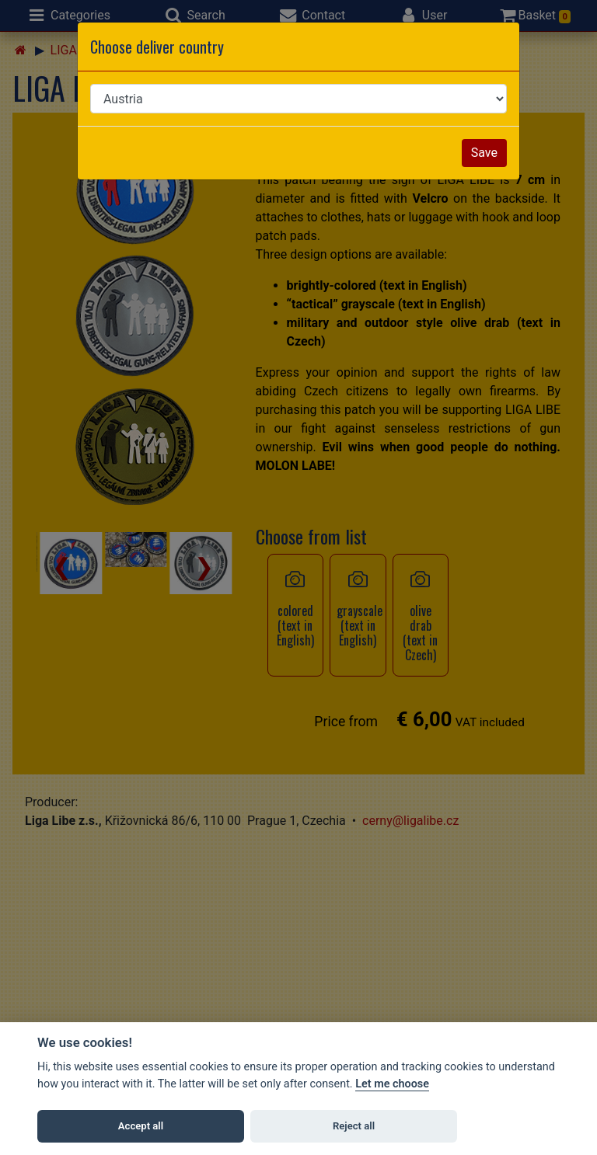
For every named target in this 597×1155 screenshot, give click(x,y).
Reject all (354, 1126)
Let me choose (392, 1084)
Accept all (140, 1126)
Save (484, 152)
